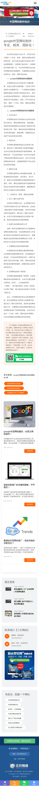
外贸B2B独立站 (13, 704)
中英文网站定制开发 (14, 714)
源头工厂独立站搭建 (14, 718)
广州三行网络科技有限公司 (22, 774)
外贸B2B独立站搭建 (13, 383)
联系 (34, 783)
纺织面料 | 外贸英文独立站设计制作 (24, 615)
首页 (5, 783)
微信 (24, 783)
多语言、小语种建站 (14, 709)
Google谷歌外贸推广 (14, 388)
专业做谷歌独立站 (14, 700)
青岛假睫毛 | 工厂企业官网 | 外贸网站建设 (24, 590)
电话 (15, 783)
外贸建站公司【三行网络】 (16, 393)
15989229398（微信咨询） (19, 741)
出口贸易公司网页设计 (15, 727)
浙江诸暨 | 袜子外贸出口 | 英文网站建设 (23, 603)
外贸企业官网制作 (14, 723)
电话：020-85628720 (19, 754)
